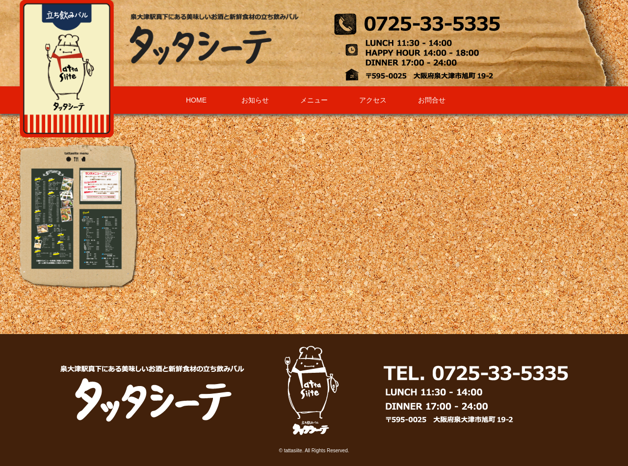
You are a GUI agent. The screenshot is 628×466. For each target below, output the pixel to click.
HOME (196, 100)
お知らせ (255, 100)
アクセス (373, 100)
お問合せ (431, 100)
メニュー (314, 100)
